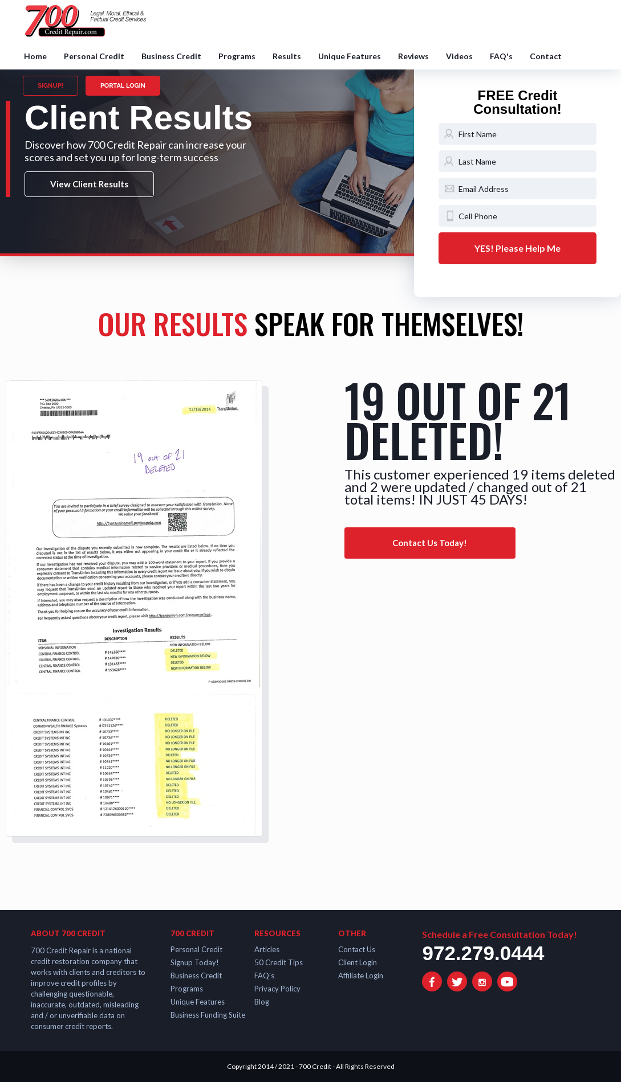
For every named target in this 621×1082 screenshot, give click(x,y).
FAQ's (501, 56)
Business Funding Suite (208, 1015)
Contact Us (356, 949)
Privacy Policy (277, 989)
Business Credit (171, 56)
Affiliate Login (360, 975)
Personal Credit (94, 56)
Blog (261, 1002)
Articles (266, 949)
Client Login (357, 962)
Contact (546, 56)
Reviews (413, 56)
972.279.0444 (483, 953)
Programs (236, 56)
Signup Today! (195, 962)
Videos (459, 56)
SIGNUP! (50, 85)
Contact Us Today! (429, 543)
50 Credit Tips (278, 962)
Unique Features (349, 56)
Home (35, 56)
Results (287, 56)
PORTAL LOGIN (122, 85)
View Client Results (89, 184)
